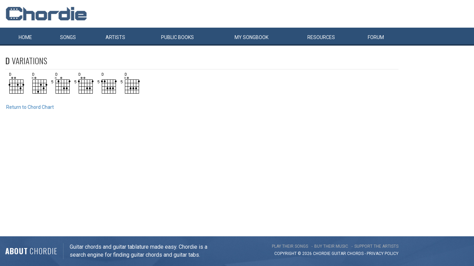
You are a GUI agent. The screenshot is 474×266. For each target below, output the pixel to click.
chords (355, 253)
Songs (68, 37)
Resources (321, 37)
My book (251, 37)
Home (25, 37)
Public (177, 37)
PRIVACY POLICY (382, 253)
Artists (115, 37)
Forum (376, 37)
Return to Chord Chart (30, 107)
